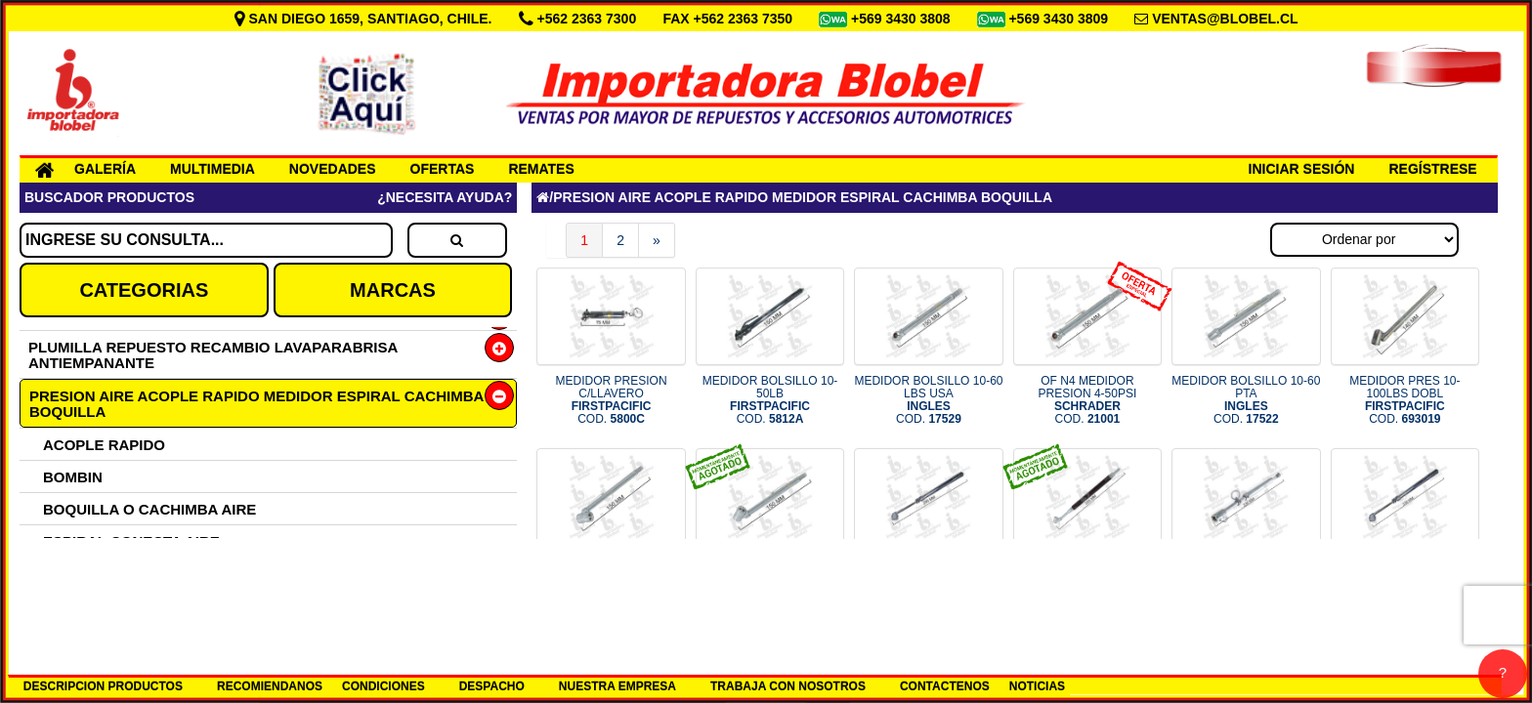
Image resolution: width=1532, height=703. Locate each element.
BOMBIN (73, 477)
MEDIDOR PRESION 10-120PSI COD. (611, 581)
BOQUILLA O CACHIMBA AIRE (149, 509)
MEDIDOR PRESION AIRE (132, 606)
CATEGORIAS (143, 290)
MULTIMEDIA (212, 169)
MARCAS (393, 290)
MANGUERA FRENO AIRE (133, 573)
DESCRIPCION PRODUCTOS (103, 686)
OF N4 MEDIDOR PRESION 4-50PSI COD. (1088, 400)
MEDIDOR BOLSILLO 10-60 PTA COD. (1245, 400)
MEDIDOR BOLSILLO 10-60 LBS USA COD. (928, 400)
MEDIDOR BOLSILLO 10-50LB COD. (770, 400)
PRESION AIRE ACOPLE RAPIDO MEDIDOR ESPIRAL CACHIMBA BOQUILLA (256, 404)
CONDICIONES (383, 686)
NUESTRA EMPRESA (617, 686)
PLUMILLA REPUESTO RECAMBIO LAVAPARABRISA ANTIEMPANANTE (213, 355)
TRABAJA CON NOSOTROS (788, 686)
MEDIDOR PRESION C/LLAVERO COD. (611, 400)
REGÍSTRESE (1432, 169)
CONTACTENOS (945, 686)
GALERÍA (105, 169)
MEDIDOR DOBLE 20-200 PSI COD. (1404, 581)
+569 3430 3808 (903, 18)
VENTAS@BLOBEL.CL (1225, 18)
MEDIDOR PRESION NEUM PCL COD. (1087, 581)
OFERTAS (442, 169)
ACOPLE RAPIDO (104, 444)
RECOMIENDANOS (269, 686)
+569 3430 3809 (1060, 18)
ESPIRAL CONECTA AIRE (131, 541)
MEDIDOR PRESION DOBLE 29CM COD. (928, 581)
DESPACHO (492, 686)
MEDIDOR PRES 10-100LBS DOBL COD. (1404, 400)
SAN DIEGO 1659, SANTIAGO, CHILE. (365, 18)
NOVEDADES (332, 169)
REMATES (541, 169)
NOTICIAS (1037, 686)
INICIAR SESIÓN (1302, 169)
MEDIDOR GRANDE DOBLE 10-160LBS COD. (1246, 581)
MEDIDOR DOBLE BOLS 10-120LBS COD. (769, 581)
